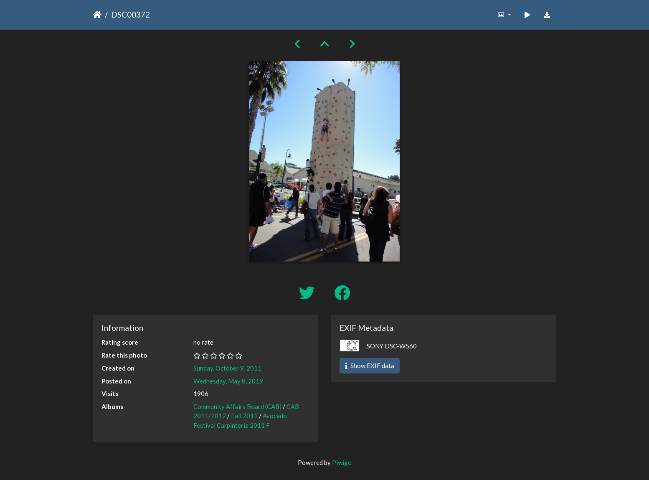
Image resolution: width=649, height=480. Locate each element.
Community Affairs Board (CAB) (237, 406)
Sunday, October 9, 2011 (227, 368)
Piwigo (342, 462)
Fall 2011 (244, 415)
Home (97, 14)
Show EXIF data (369, 365)
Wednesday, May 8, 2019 (228, 381)
